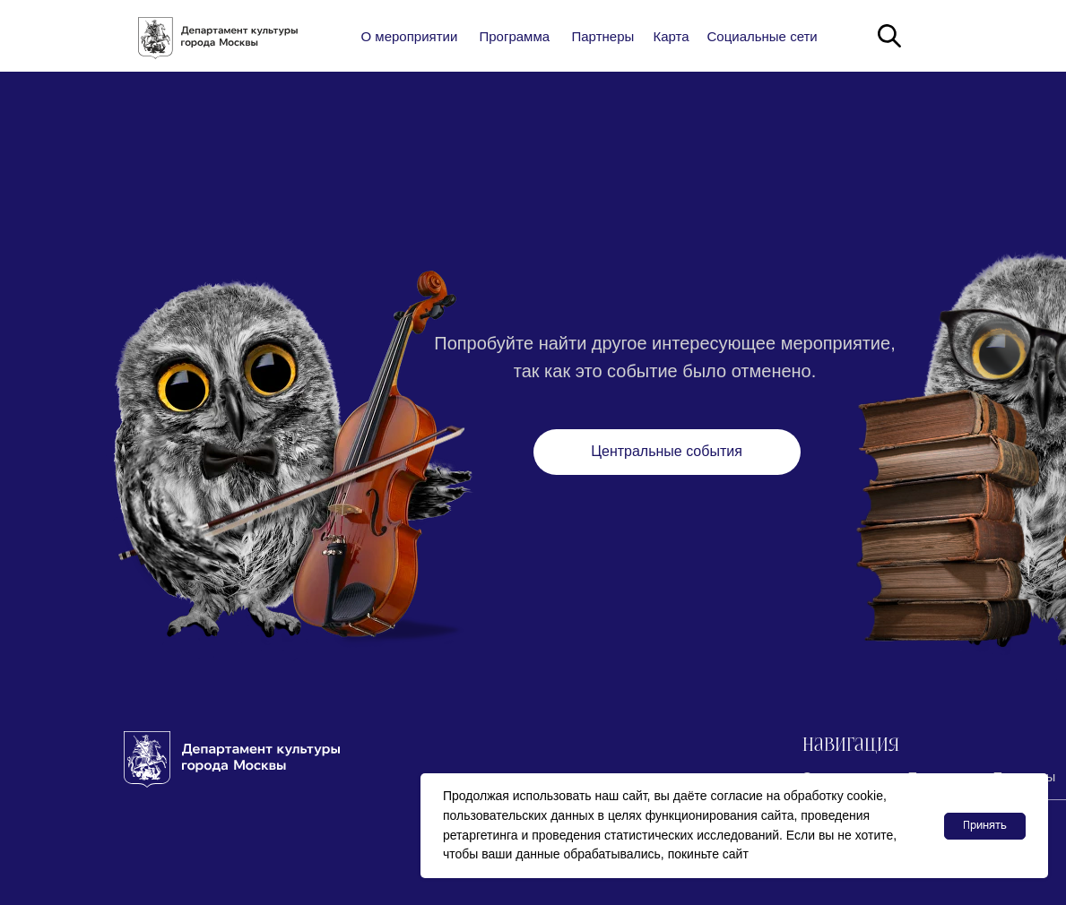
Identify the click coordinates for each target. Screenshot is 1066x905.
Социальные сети (762, 36)
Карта (671, 36)
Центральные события (666, 451)
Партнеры (603, 36)
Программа (515, 36)
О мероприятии (409, 36)
